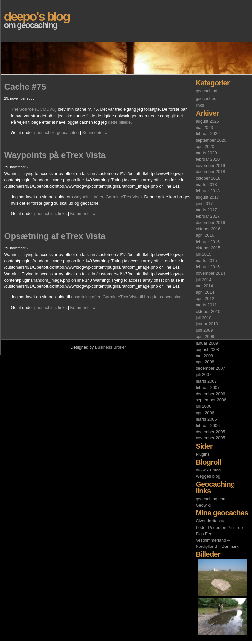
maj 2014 (204, 285)
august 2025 (207, 121)
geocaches (206, 98)
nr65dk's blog (208, 470)
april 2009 (205, 336)
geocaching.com (211, 498)
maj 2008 (204, 355)
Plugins (203, 454)
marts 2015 (206, 260)
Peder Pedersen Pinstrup (219, 527)
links (200, 105)
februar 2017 (208, 216)
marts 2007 (206, 381)
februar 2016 (208, 241)
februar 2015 (208, 266)
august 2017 (207, 197)
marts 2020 (206, 152)
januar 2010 (207, 323)
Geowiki (203, 505)
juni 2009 (204, 330)
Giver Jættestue (211, 520)
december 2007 (210, 368)
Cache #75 (25, 86)
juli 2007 (204, 374)
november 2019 (210, 165)
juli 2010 (204, 317)
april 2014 (205, 292)
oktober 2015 (208, 247)
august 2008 (207, 349)
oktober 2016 (208, 228)
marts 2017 (206, 209)
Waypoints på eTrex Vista (55, 155)
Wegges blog (208, 476)
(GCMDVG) (34, 109)
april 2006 (205, 412)
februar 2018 (208, 190)
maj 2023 (204, 127)
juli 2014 (204, 279)
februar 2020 (208, 159)
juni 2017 (204, 203)
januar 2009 (207, 343)
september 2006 (211, 399)
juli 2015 (204, 254)
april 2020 (205, 146)
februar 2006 (208, 425)
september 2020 (211, 140)
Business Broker (110, 347)
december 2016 (210, 222)
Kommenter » (95, 132)
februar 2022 (208, 133)
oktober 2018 (208, 178)
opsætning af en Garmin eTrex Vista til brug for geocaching (126, 296)
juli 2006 (204, 406)
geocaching (206, 90)
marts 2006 (206, 419)
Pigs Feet (205, 533)
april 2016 (205, 235)
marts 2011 (206, 304)
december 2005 (210, 431)
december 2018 (210, 171)
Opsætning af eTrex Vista (55, 236)
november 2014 (210, 273)
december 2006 (210, 393)
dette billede (119, 122)
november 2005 (210, 437)
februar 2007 (208, 387)
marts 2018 (206, 184)
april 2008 (205, 361)
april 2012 (205, 298)
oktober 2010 (208, 311)
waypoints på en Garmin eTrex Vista (108, 196)
